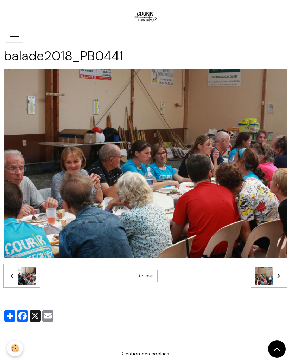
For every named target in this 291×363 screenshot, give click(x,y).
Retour (145, 275)
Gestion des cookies (145, 353)
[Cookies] (15, 348)
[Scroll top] (277, 349)
